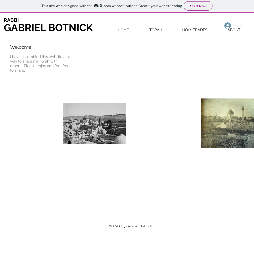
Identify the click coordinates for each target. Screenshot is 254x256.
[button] (155, 29)
